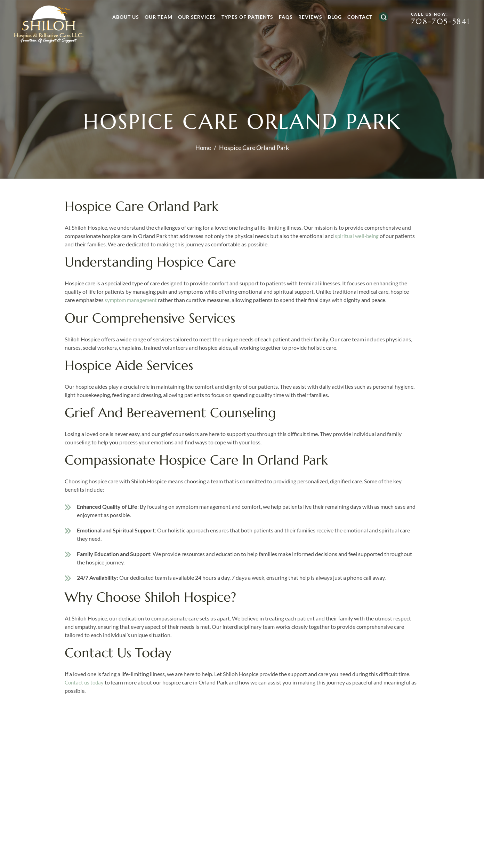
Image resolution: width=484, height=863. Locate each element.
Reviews (308, 17)
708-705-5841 (438, 22)
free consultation (375, 831)
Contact (357, 17)
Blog (333, 17)
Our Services (195, 17)
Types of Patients (245, 17)
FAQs (284, 17)
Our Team (156, 17)
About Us (123, 17)
